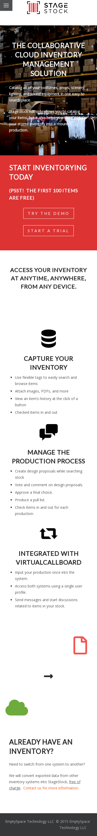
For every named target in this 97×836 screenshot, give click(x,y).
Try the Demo (49, 213)
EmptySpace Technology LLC (29, 821)
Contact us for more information (50, 788)
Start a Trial (48, 230)
